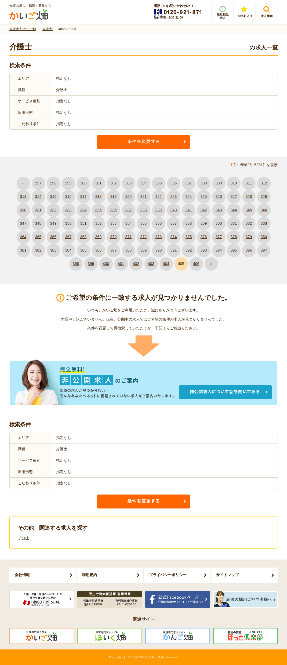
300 (83, 183)
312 (264, 183)
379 (249, 237)
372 (143, 237)
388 (128, 250)
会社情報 (22, 575)
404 (166, 263)
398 (76, 263)
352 (98, 223)
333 (68, 210)
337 (128, 210)
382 (38, 250)
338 (143, 210)
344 (234, 210)
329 (264, 196)
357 (173, 223)
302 (113, 183)
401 (121, 263)
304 (143, 183)
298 (53, 183)
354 (128, 223)
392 (189, 250)
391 (173, 250)
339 (158, 210)
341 (189, 210)
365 (38, 237)
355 (143, 223)
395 (234, 250)
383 (53, 250)
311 (249, 183)
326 (219, 196)
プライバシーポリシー (168, 575)
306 (173, 183)
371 (128, 237)
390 (158, 250)
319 (113, 196)
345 (249, 210)
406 (196, 263)
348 (38, 223)
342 (204, 210)
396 (249, 250)
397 (264, 250)
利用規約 (89, 575)
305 (158, 183)
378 (234, 237)
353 (113, 223)
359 (204, 223)
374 (173, 237)
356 (158, 223)
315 (53, 196)
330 (23, 210)
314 (38, 196)
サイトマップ (227, 575)
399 (91, 263)
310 (234, 183)
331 (38, 210)
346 (264, 210)
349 (53, 223)
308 (204, 183)
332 (53, 210)
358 (189, 223)
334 (83, 210)
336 (113, 210)
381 (23, 250)
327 (234, 196)
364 (23, 237)
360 (219, 223)
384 (68, 250)
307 (189, 183)
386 (98, 250)
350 (68, 223)
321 (143, 196)
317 (83, 196)
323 (173, 196)
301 (98, 183)
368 (83, 237)
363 (264, 223)
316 (68, 196)
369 (98, 237)
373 (158, 237)
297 (38, 183)
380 (264, 237)
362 (249, 223)
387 (113, 250)
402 (136, 263)
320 (128, 196)
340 (173, 210)
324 (189, 196)
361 (234, 223)
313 (23, 196)
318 (98, 196)
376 (204, 237)
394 (219, 250)
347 (23, 223)
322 (158, 196)
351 (83, 223)
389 (143, 250)
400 (106, 263)
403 (151, 263)
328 (249, 196)
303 (128, 183)
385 (83, 250)
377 (219, 237)
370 (113, 237)
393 (204, 250)
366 (53, 237)
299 (68, 183)
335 (98, 210)
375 (189, 237)
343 (219, 210)
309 (219, 183)
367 (68, 237)
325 (204, 196)
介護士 (24, 538)
